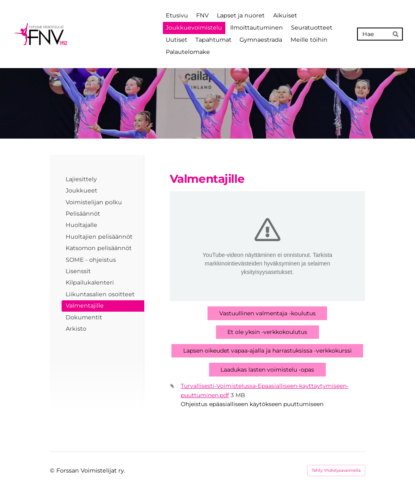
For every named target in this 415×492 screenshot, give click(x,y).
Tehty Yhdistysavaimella (336, 470)
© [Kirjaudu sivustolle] (53, 470)
